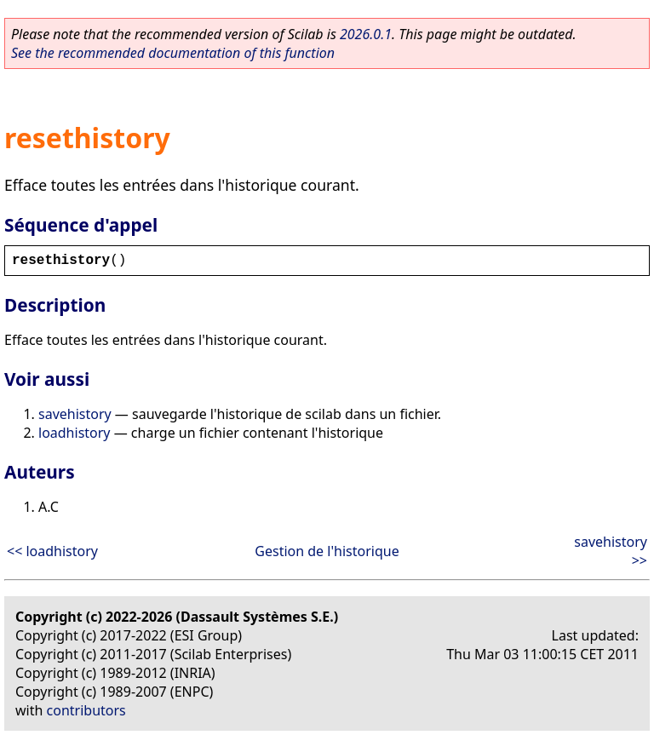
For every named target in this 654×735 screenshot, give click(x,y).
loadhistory (74, 432)
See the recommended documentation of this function (173, 52)
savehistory (75, 414)
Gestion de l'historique (327, 551)
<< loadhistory (52, 551)
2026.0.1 (366, 34)
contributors (86, 710)
